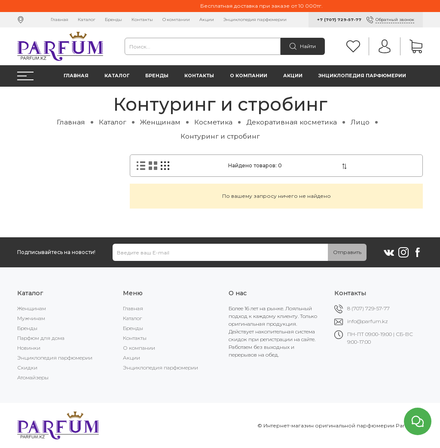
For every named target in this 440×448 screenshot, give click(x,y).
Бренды (113, 19)
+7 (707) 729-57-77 (339, 19)
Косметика (213, 122)
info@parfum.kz (367, 321)
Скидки (27, 367)
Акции (206, 19)
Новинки (28, 348)
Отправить (347, 252)
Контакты (142, 19)
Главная (59, 19)
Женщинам (160, 122)
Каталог (86, 19)
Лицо (360, 122)
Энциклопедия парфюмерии (255, 19)
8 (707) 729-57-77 (368, 308)
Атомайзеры (33, 377)
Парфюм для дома (40, 338)
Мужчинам (31, 318)
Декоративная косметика (291, 122)
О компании (176, 19)
